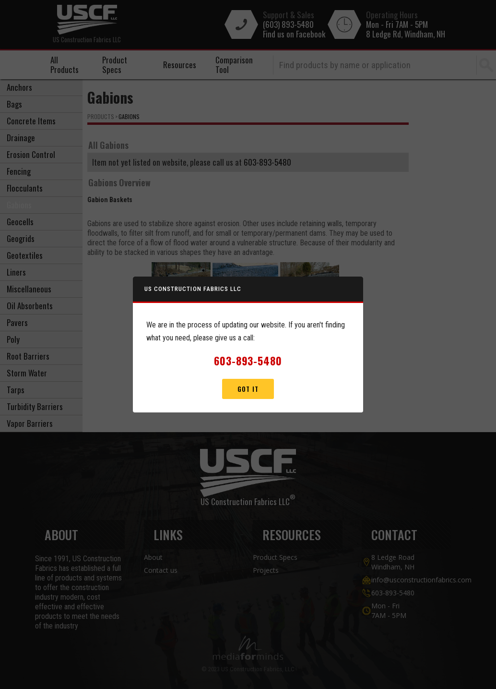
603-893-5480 (248, 360)
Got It (247, 389)
